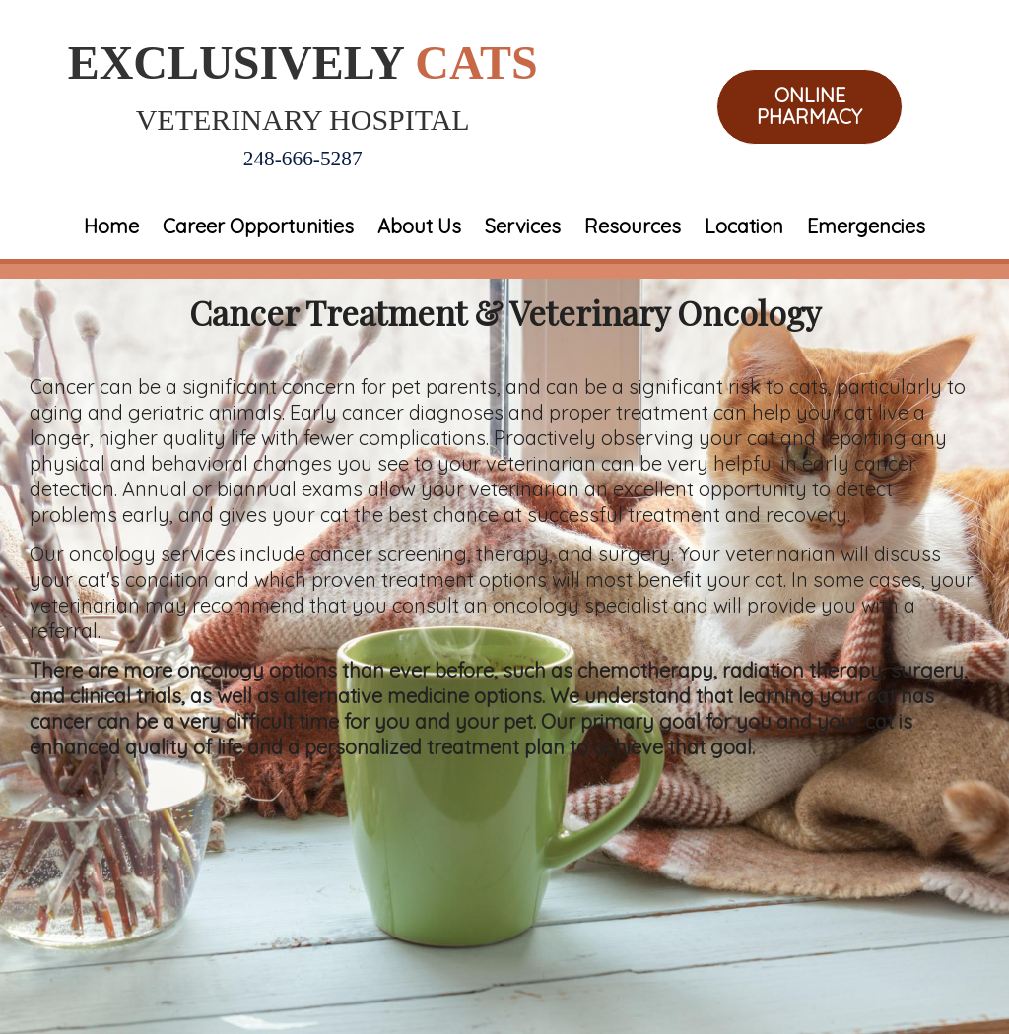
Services (523, 226)
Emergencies (866, 226)
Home (111, 226)
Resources (632, 226)
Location (744, 226)
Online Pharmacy (809, 106)
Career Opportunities (258, 226)
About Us (419, 226)
